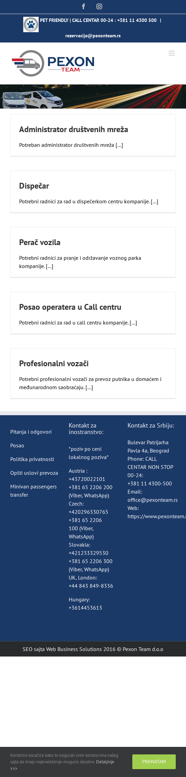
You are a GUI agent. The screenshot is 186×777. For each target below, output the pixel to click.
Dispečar (34, 185)
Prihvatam (154, 762)
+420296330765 (88, 511)
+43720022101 (87, 478)
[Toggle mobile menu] (172, 53)
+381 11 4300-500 (150, 483)
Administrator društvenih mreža (73, 129)
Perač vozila (40, 242)
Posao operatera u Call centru (70, 307)
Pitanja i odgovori (31, 431)
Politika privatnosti (32, 459)
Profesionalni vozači (54, 363)
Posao (17, 445)
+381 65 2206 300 (90, 561)
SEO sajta (34, 649)
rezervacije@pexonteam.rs (93, 36)
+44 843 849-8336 (92, 585)
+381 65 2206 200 (90, 487)
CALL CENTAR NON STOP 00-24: (150, 467)
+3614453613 (85, 607)
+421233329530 (88, 552)
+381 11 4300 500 (137, 20)
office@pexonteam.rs (153, 499)
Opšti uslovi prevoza (34, 472)
